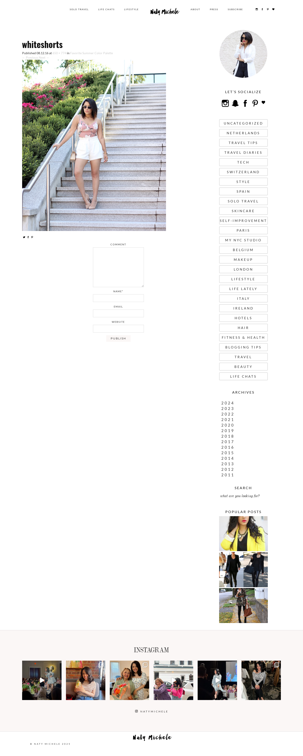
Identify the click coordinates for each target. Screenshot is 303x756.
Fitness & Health (243, 337)
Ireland (243, 308)
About (195, 9)
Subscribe (235, 9)
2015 (228, 452)
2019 (228, 430)
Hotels (243, 318)
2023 (228, 408)
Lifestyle (131, 9)
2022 (228, 414)
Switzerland (243, 172)
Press (214, 9)
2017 (228, 441)
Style (243, 182)
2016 (228, 447)
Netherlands (243, 133)
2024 (228, 403)
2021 (228, 419)
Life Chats (106, 9)
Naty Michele (165, 13)
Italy (243, 298)
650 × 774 (59, 53)
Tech (243, 162)
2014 (228, 458)
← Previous (30, 57)
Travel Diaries (243, 152)
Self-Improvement (243, 221)
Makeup (243, 260)
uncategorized (243, 123)
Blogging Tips (243, 347)
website (118, 321)
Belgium (243, 250)
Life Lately (243, 289)
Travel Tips (243, 143)
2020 (228, 425)
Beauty (243, 367)
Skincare (243, 211)
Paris (243, 230)
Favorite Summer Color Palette (91, 53)
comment (118, 244)
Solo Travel (79, 9)
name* (118, 291)
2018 (228, 436)
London (243, 269)
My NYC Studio (243, 240)
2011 (228, 475)
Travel (243, 357)
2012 (228, 469)
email (118, 306)
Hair (243, 328)
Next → (44, 57)
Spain (243, 191)
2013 (228, 464)
